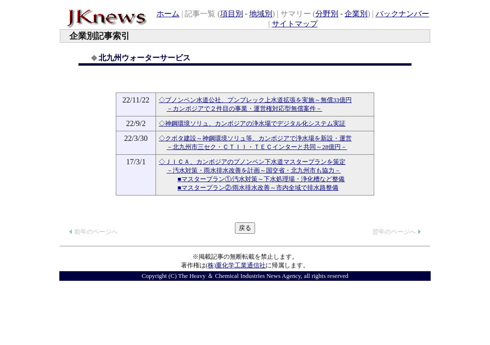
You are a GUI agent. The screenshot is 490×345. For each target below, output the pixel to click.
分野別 (326, 14)
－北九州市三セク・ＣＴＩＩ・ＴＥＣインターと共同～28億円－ (257, 146)
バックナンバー (402, 14)
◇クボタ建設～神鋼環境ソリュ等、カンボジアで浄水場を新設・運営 (255, 138)
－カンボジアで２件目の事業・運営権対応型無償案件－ (244, 108)
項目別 (231, 14)
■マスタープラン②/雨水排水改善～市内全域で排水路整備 (258, 187)
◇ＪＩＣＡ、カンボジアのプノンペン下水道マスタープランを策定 (252, 161)
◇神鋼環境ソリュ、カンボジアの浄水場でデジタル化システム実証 (252, 123)
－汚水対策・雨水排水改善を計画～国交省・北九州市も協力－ (254, 170)
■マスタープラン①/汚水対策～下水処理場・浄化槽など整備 (261, 179)
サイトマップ (295, 24)
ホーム (167, 14)
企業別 (356, 14)
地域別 (260, 14)
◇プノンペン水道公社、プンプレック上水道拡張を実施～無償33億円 (255, 100)
